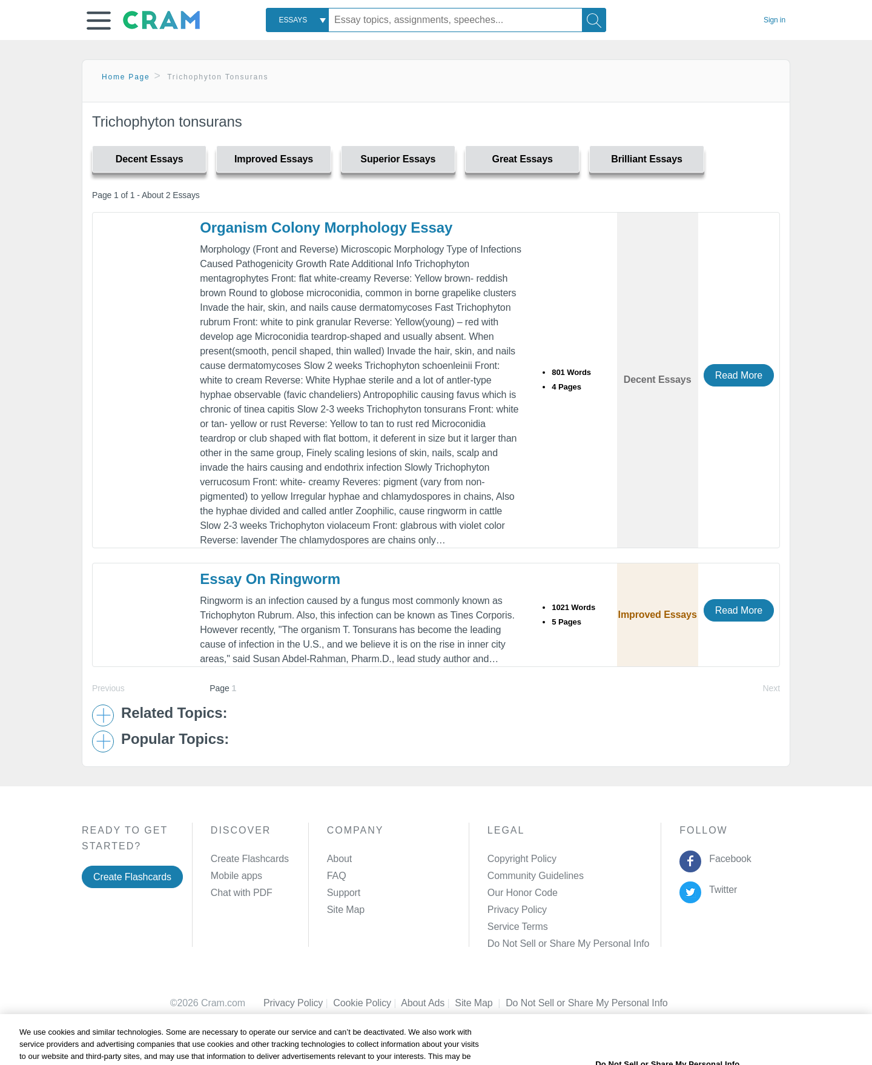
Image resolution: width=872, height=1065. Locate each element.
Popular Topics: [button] (175, 739)
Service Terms (517, 926)
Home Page (126, 77)
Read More (738, 375)
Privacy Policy (517, 909)
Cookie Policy (367, 1003)
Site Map (346, 909)
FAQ (336, 876)
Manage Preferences (531, 943)
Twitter (721, 889)
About (339, 859)
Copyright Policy (522, 859)
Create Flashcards (132, 877)
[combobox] (297, 20)
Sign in (774, 20)
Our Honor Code (522, 893)
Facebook (727, 859)
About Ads (428, 1003)
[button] (99, 20)
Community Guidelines (535, 876)
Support (343, 893)
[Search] (594, 20)
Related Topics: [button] (174, 713)
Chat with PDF (241, 893)
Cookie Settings (539, 1003)
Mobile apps (236, 876)
